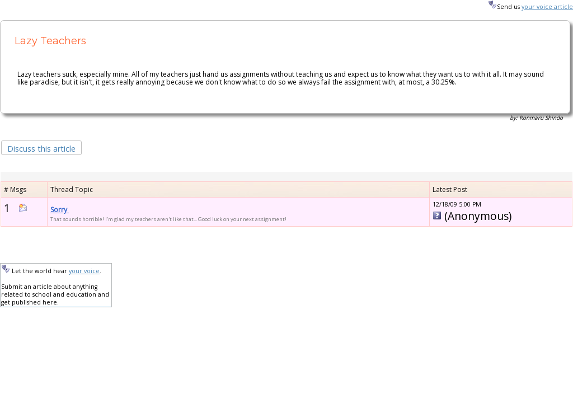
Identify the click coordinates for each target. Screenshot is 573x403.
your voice (84, 271)
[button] (41, 147)
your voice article (547, 7)
